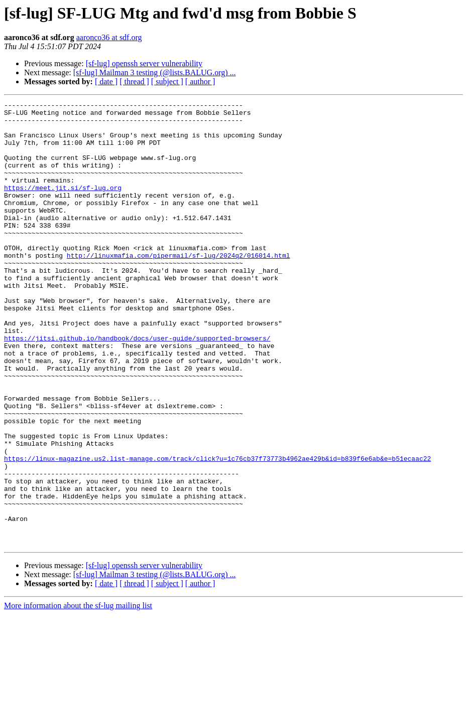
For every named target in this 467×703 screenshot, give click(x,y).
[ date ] (106, 81)
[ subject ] (167, 81)
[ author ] (200, 81)
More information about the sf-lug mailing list (78, 694)
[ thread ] (134, 81)
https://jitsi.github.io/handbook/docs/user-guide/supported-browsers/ (137, 386)
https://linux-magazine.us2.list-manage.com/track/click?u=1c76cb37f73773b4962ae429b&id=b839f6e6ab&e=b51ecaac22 (217, 530)
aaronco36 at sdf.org (109, 37)
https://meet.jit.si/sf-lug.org (63, 205)
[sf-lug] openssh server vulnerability (144, 63)
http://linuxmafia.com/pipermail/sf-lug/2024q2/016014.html (178, 286)
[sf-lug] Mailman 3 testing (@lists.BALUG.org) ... (154, 72)
